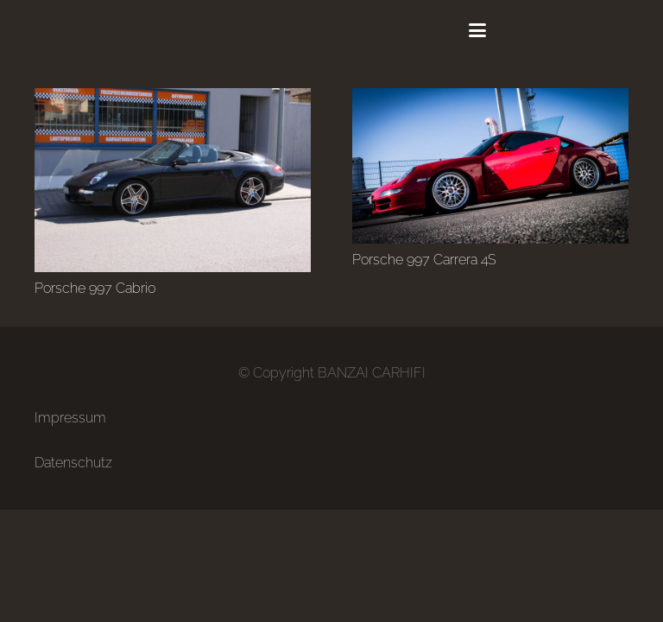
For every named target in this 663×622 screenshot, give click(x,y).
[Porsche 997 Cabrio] (173, 180)
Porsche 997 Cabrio (95, 288)
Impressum (70, 417)
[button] (477, 30)
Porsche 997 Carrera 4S (424, 259)
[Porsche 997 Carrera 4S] (490, 166)
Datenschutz (73, 462)
